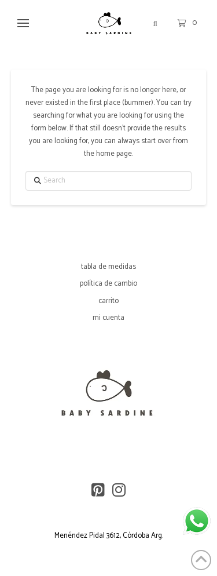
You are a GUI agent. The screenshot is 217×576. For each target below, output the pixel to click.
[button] (23, 23)
